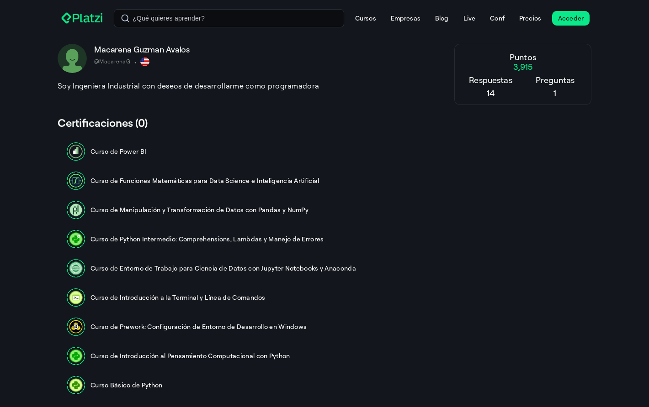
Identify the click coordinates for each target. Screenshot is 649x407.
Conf (497, 18)
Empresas (405, 18)
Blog (442, 18)
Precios (530, 18)
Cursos (365, 18)
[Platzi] (82, 18)
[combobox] (229, 18)
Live (469, 18)
